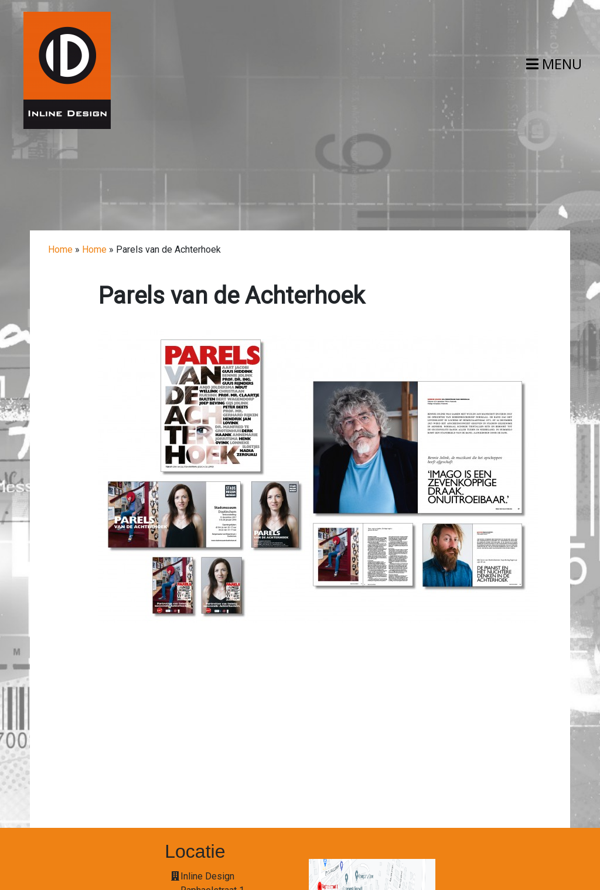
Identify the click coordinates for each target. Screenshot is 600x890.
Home (60, 249)
